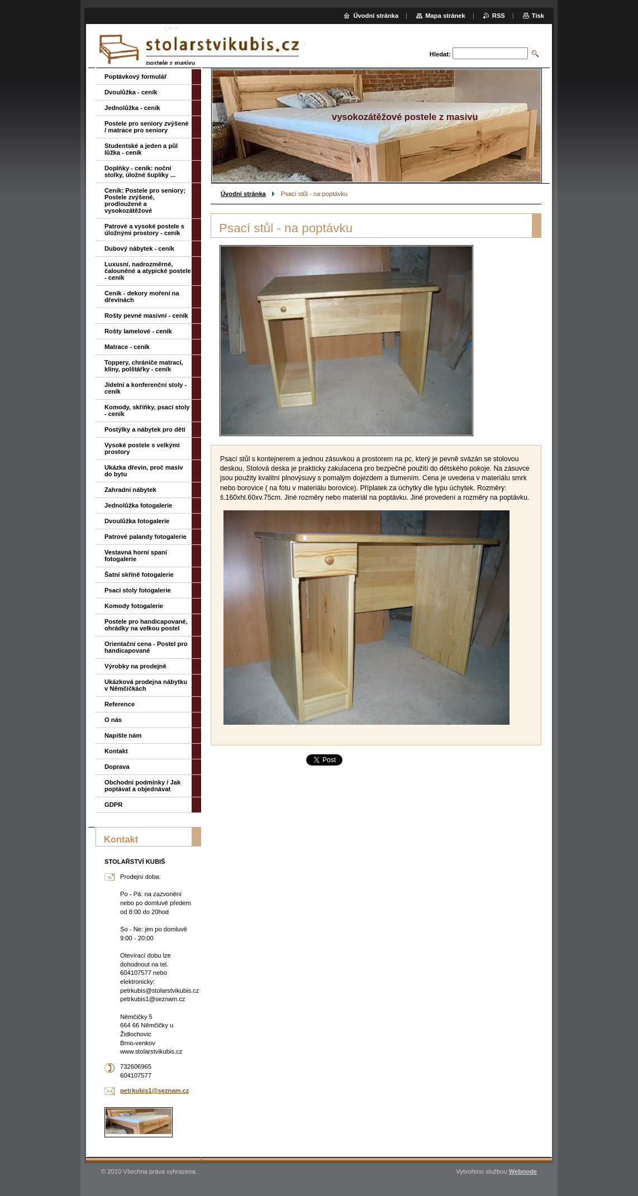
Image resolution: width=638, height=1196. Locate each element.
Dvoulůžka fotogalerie (136, 521)
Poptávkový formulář (135, 76)
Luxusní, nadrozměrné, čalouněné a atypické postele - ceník (147, 271)
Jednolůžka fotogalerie (138, 505)
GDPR (113, 804)
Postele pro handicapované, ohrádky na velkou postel (146, 625)
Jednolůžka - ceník (132, 107)
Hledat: (440, 54)
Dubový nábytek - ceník (139, 248)
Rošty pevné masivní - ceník (146, 315)
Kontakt (116, 751)
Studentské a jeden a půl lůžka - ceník (141, 149)
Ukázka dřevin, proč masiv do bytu (143, 470)
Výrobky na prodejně (135, 666)
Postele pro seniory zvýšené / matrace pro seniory (146, 126)
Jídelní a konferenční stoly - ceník (145, 388)
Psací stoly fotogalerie (137, 590)
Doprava (117, 766)
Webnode (523, 1171)
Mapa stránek (445, 15)
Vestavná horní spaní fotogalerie (135, 555)
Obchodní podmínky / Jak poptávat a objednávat (142, 785)
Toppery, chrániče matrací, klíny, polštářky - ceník (143, 365)
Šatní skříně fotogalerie (139, 574)
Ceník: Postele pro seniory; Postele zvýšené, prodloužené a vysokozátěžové (144, 200)
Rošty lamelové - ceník (138, 331)
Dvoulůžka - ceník (131, 92)
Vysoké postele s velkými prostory (142, 448)
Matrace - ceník (127, 346)
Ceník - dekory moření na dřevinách (141, 296)
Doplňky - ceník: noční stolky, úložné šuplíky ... (139, 171)
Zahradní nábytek (130, 489)
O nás (113, 719)
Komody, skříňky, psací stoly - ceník (147, 410)
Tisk (538, 15)
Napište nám (123, 735)
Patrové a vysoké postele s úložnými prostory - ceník (144, 229)
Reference (119, 704)
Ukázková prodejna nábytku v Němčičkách (145, 685)
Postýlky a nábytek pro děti (144, 429)
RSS (498, 15)
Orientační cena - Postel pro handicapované (146, 647)
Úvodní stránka (243, 193)
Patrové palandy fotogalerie (145, 536)
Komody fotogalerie (133, 605)
